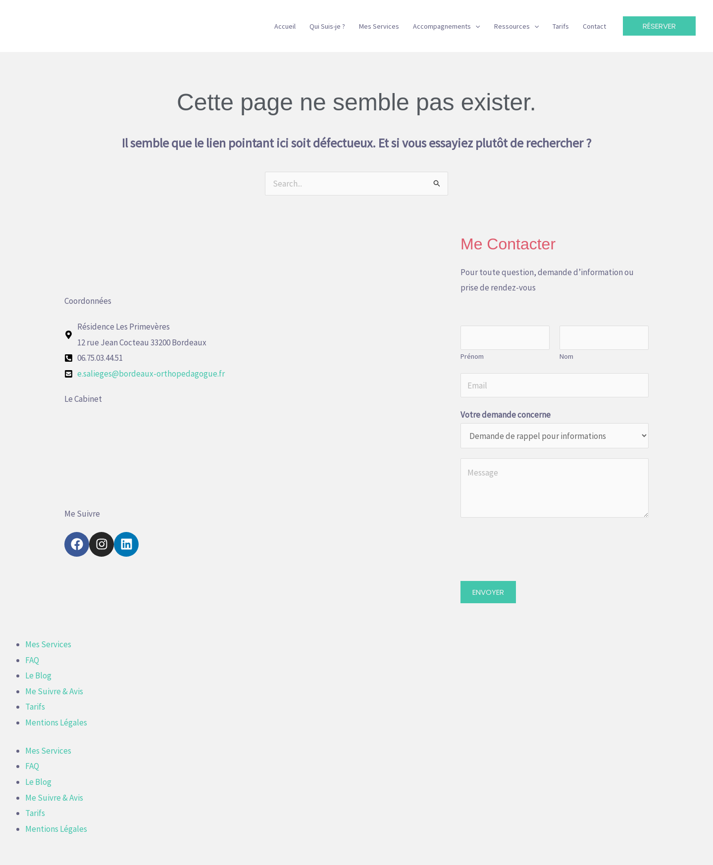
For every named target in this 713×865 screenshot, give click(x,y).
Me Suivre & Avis (54, 691)
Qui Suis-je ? (327, 26)
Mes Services (379, 26)
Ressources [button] (516, 26)
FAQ (32, 660)
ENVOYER (488, 592)
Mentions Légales (56, 722)
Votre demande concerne (505, 414)
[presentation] (535, 547)
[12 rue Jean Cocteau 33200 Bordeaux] (257, 454)
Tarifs (561, 26)
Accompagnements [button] (446, 26)
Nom (566, 356)
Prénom (472, 356)
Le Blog (38, 675)
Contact (594, 26)
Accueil (285, 26)
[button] (475, 26)
